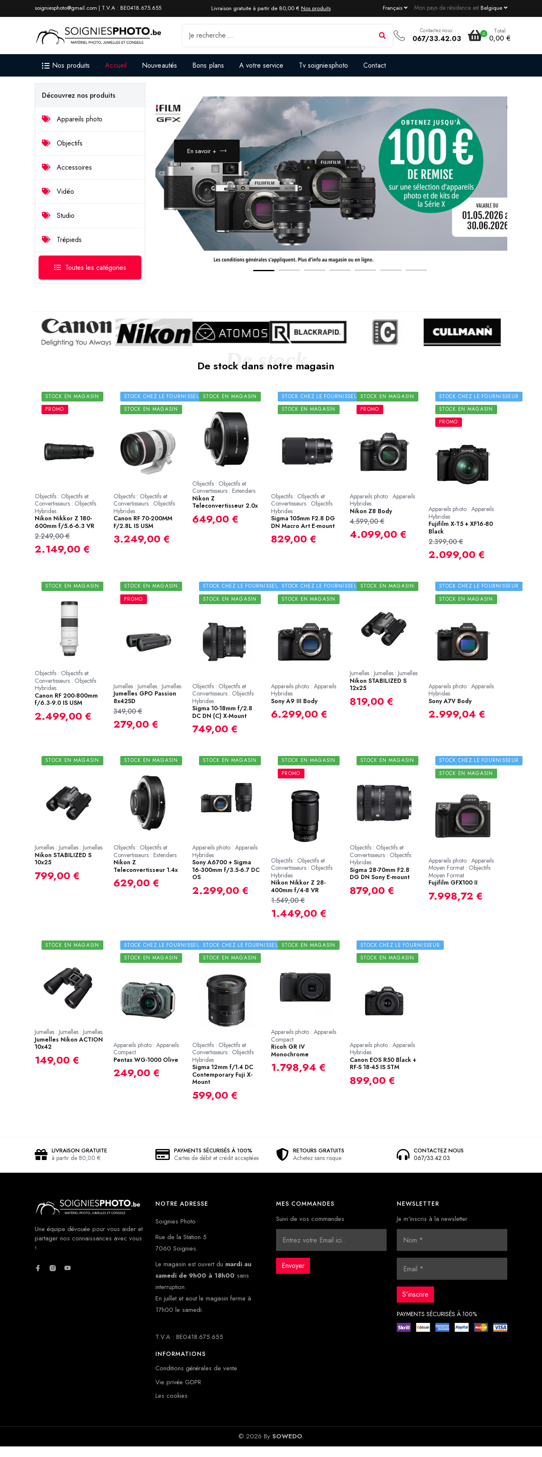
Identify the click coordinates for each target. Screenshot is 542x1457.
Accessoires (67, 167)
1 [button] (255, 283)
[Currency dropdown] (494, 7)
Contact (374, 65)
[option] (331, 188)
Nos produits (316, 8)
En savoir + (208, 157)
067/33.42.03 (436, 39)
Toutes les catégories (90, 267)
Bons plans (208, 65)
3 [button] (306, 283)
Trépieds (62, 240)
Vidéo (58, 191)
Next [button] (479, 264)
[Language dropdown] (395, 7)
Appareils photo (72, 119)
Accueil (116, 65)
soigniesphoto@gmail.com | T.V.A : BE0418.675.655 (98, 8)
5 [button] (357, 283)
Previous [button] (454, 264)
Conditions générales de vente (196, 1378)
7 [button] (408, 283)
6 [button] (382, 283)
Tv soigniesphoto (323, 65)
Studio (58, 215)
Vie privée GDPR (178, 1392)
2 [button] (281, 283)
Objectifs (62, 143)
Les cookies (171, 1406)
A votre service (261, 65)
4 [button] (331, 283)
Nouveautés (159, 65)
